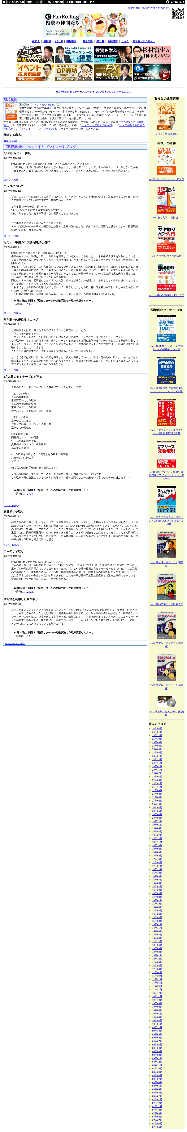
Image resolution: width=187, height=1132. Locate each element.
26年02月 (157, 728)
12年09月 (157, 962)
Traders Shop (10, 140)
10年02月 (157, 1020)
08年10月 (157, 1068)
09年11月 (157, 1027)
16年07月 (157, 879)
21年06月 (157, 797)
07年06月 (157, 1123)
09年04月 (157, 1048)
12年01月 (157, 972)
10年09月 (157, 1003)
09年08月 (157, 1037)
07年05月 (157, 1127)
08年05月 (157, 1085)
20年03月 (157, 817)
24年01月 (157, 766)
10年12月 (157, 993)
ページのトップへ (15, 643)
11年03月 (157, 986)
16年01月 (157, 900)
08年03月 (157, 1092)
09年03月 (157, 1051)
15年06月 (157, 910)
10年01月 (157, 1023)
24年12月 (157, 759)
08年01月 (157, 1099)
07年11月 (157, 1106)
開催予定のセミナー (68, 91)
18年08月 (157, 848)
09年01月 (157, 1058)
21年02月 (157, 800)
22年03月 (157, 780)
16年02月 (157, 896)
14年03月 (157, 938)
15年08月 (157, 907)
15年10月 (157, 903)
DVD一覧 (87, 91)
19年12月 (157, 821)
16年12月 (157, 869)
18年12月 (157, 838)
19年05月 (157, 824)
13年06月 (157, 944)
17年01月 (157, 865)
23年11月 (157, 769)
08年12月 (157, 1061)
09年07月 (157, 1041)
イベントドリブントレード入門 (38, 128)
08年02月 (157, 1096)
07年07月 (157, 1120)
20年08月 (157, 807)
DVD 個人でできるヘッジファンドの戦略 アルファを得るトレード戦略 (166, 521)
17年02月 (157, 862)
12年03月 (157, 969)
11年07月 (157, 979)
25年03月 (157, 749)
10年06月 (157, 1010)
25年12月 (157, 735)
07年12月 (157, 1102)
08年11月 (157, 1065)
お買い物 (99, 91)
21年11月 (157, 786)
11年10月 (157, 975)
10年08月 (157, 1006)
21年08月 (157, 793)
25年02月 (157, 752)
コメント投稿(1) (13, 179)
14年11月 (157, 927)
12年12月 (157, 958)
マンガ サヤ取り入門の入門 (96, 125)
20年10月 (157, 804)
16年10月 (157, 872)
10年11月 (157, 996)
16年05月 (157, 886)
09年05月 (157, 1044)
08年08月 (157, 1075)
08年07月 (157, 1078)
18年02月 (157, 855)
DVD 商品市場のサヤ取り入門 (166, 604)
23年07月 (157, 773)
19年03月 (157, 831)
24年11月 (157, 762)
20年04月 (157, 814)
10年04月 (157, 1017)
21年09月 (157, 790)
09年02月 (157, 1054)
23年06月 (157, 776)
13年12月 (157, 941)
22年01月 (157, 783)
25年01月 (157, 756)
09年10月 (157, 1030)
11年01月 (157, 989)
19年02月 (157, 835)
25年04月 (157, 745)
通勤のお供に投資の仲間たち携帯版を (149, 7)
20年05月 (157, 810)
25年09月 (157, 742)
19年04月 (157, 828)
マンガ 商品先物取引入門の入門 (166, 295)
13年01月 (157, 955)
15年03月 (157, 920)
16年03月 (157, 893)
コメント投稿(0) (13, 313)
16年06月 (157, 883)
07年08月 (157, 1116)
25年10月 (157, 738)
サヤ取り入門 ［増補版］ (166, 217)
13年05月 (157, 948)
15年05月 (157, 914)
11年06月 (157, 982)
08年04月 (157, 1089)
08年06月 (157, 1082)
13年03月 (157, 951)
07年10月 (157, 1109)
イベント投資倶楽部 (43, 104)
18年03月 (157, 852)
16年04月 (157, 890)
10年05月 (157, 1013)
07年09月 (157, 1113)
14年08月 (157, 931)
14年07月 (157, 934)
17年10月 (157, 859)
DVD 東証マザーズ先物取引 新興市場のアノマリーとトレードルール (166, 475)
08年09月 (157, 1072)
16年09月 (157, 876)
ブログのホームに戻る (119, 91)
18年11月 (157, 841)
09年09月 (157, 1034)
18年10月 (157, 845)
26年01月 (157, 731)
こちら (30, 304)
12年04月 (157, 965)
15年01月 (157, 924)
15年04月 (157, 917)
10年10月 (157, 999)
